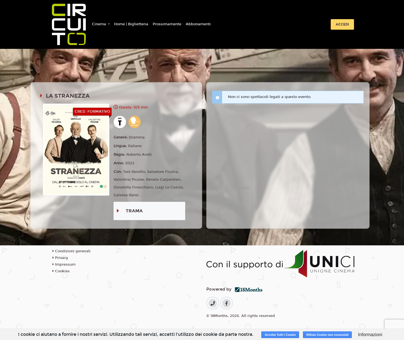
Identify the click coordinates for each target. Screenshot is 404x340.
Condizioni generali (71, 251)
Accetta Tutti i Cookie (280, 334)
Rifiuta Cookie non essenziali (327, 334)
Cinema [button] (99, 24)
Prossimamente (167, 24)
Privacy (60, 258)
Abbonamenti (198, 24)
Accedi (342, 24)
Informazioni (370, 334)
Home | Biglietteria (131, 24)
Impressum (64, 264)
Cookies (61, 271)
